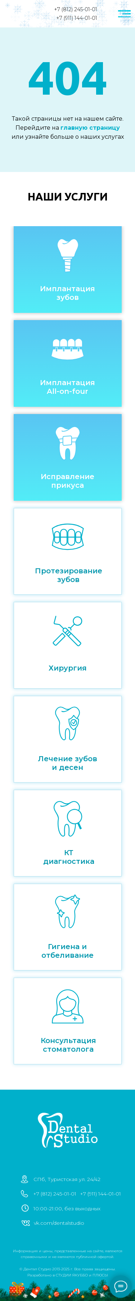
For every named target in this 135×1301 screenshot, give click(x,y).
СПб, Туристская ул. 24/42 (66, 1179)
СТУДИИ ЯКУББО (72, 1275)
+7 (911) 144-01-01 (76, 18)
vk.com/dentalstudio (59, 1223)
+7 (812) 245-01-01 (75, 9)
